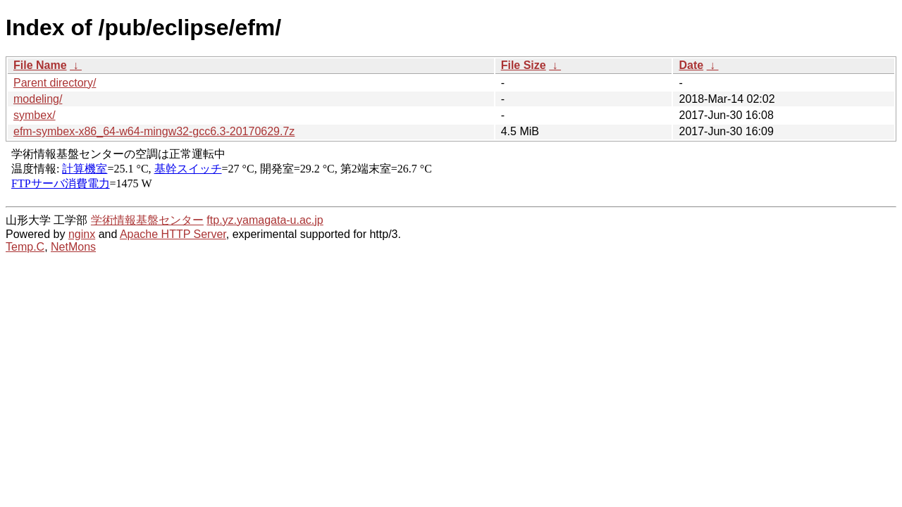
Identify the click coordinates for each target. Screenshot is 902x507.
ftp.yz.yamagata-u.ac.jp (264, 220)
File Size (523, 65)
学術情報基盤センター (147, 220)
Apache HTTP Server (173, 234)
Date (691, 65)
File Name (40, 65)
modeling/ (37, 99)
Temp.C (25, 247)
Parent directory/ (54, 83)
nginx (81, 234)
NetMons (73, 247)
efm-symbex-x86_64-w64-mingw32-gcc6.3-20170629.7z (154, 131)
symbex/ (34, 115)
